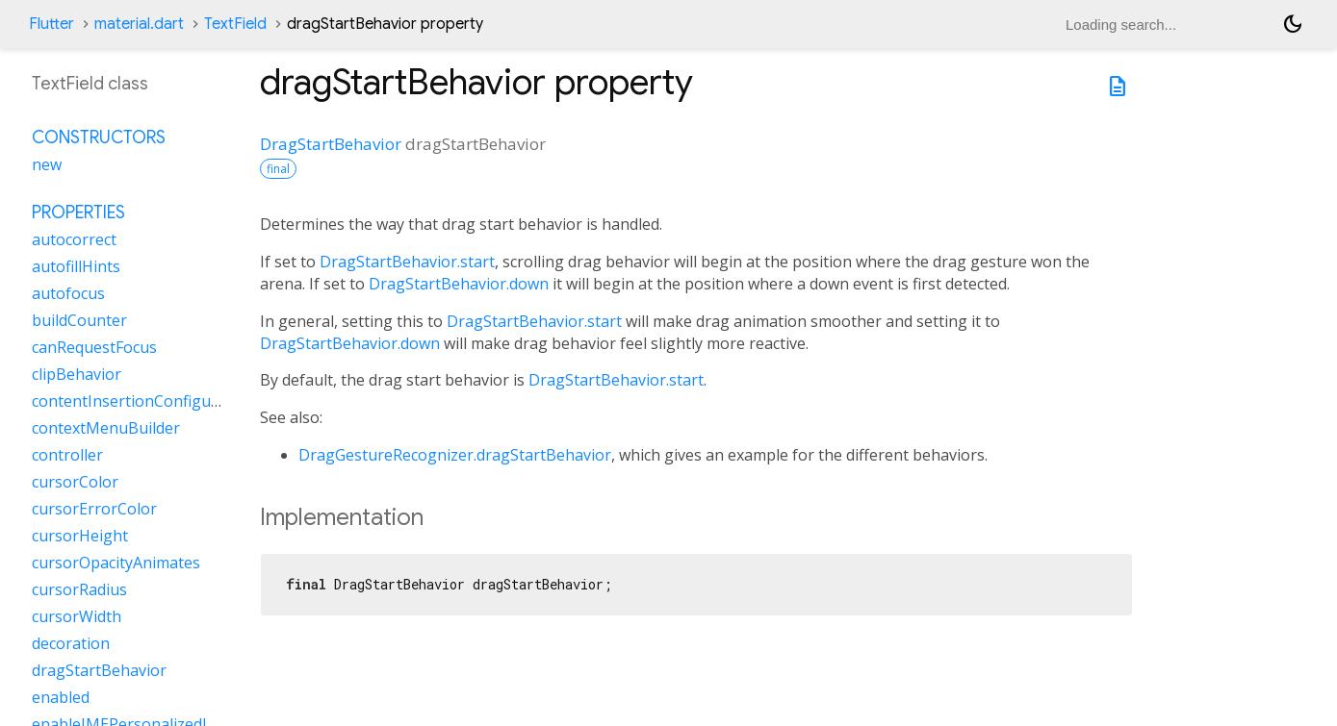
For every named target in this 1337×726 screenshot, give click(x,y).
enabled (61, 697)
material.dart (139, 24)
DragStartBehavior (330, 144)
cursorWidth (76, 616)
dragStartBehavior (99, 670)
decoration (71, 643)
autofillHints (76, 266)
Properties (78, 212)
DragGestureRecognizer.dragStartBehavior (454, 454)
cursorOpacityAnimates (116, 562)
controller (67, 454)
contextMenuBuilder (106, 427)
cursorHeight (80, 535)
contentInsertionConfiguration (143, 401)
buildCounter (79, 320)
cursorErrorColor (94, 508)
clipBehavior (76, 374)
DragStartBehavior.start (407, 261)
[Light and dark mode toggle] (1292, 24)
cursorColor (75, 481)
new (47, 164)
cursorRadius (79, 589)
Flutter (51, 24)
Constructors (99, 137)
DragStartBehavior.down (459, 283)
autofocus (68, 293)
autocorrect (74, 239)
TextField (235, 24)
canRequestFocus (94, 347)
